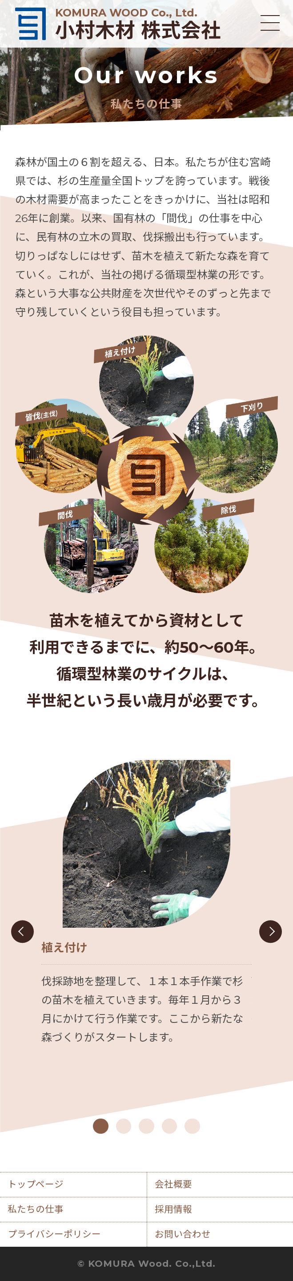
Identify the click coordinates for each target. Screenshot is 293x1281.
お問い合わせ (183, 1234)
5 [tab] (192, 1126)
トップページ (36, 1184)
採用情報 (173, 1209)
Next (270, 931)
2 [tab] (123, 1126)
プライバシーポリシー (54, 1234)
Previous (22, 931)
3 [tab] (146, 1126)
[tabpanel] (146, 903)
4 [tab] (169, 1126)
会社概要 (173, 1184)
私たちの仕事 (36, 1209)
